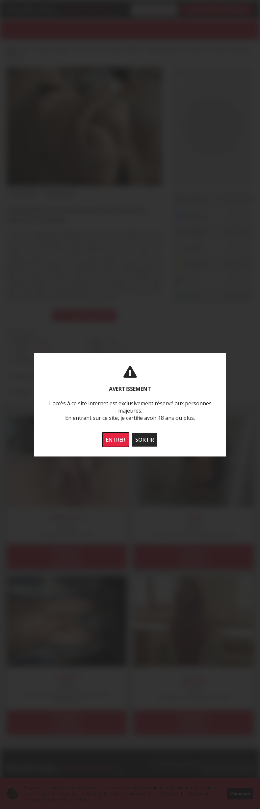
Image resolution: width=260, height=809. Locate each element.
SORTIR (144, 439)
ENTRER (115, 439)
